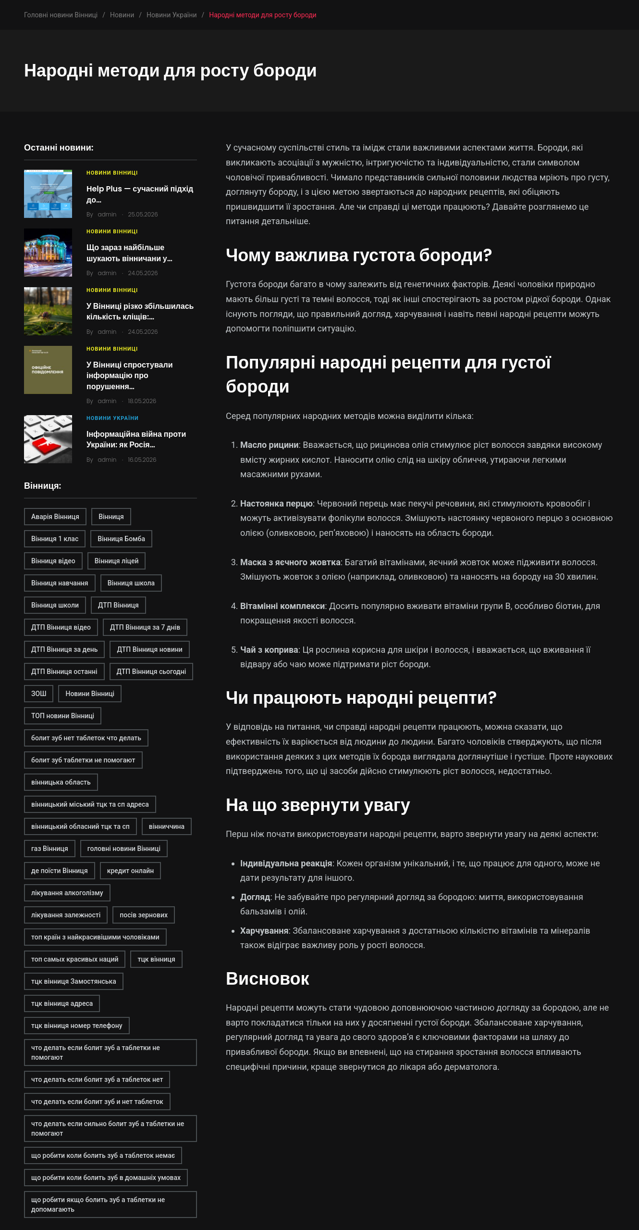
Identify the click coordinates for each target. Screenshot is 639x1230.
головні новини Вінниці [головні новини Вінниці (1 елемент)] (123, 848)
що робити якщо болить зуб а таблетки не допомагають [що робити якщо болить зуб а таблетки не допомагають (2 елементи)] (98, 1204)
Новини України (112, 418)
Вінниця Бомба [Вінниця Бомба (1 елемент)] (121, 539)
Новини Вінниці (112, 173)
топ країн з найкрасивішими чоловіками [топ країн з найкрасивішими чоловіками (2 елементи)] (95, 937)
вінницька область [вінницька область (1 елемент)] (61, 782)
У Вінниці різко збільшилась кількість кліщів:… (140, 311)
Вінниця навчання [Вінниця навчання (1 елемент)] (59, 583)
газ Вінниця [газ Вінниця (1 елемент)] (49, 848)
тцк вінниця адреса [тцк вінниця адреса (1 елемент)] (62, 1003)
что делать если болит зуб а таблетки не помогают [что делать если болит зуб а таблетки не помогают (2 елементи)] (95, 1052)
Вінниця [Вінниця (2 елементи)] (111, 516)
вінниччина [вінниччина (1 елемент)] (166, 826)
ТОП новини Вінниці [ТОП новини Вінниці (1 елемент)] (62, 716)
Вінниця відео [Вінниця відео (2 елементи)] (53, 561)
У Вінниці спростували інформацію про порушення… (129, 375)
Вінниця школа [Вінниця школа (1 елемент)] (131, 583)
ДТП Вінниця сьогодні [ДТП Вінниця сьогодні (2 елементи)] (151, 671)
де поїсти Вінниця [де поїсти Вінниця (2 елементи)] (59, 871)
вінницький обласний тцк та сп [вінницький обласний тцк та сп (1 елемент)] (80, 826)
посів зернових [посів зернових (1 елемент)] (144, 915)
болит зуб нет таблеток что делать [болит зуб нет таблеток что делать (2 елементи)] (86, 738)
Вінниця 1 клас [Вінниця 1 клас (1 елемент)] (54, 539)
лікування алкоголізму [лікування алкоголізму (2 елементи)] (67, 893)
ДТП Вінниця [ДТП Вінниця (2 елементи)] (118, 605)
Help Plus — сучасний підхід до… (139, 194)
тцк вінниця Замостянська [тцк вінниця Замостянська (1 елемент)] (73, 981)
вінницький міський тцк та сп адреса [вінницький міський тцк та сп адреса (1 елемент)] (90, 804)
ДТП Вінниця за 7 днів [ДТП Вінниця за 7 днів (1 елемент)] (145, 627)
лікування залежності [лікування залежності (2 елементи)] (65, 915)
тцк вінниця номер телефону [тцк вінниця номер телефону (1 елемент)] (77, 1025)
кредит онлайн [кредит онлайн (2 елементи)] (130, 871)
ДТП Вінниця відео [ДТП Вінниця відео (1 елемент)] (61, 627)
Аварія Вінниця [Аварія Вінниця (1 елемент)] (55, 516)
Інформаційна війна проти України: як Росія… (136, 439)
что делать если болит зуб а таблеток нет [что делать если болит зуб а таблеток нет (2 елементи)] (97, 1079)
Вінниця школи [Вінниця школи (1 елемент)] (55, 605)
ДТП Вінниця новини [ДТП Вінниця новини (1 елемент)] (149, 649)
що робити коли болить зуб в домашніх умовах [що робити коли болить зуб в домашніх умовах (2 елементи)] (106, 1177)
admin (107, 214)
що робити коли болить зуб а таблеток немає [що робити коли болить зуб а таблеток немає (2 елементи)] (103, 1155)
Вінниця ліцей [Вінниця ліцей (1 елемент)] (117, 561)
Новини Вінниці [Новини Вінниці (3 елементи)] (89, 693)
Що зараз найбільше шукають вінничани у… (129, 253)
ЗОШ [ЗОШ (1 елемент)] (38, 693)
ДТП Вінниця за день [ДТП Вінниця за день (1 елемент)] (64, 649)
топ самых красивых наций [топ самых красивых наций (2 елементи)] (74, 959)
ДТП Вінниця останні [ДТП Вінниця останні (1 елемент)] (64, 671)
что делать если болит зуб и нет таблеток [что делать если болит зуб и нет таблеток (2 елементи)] (97, 1101)
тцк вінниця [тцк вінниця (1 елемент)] (156, 959)
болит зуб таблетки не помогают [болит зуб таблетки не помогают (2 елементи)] (83, 760)
